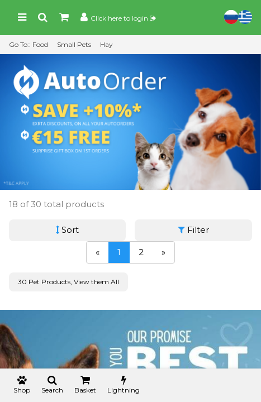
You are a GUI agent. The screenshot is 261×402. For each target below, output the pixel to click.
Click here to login (123, 18)
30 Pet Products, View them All (68, 281)
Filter (193, 229)
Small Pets (74, 44)
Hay (106, 44)
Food (40, 44)
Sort (67, 229)
